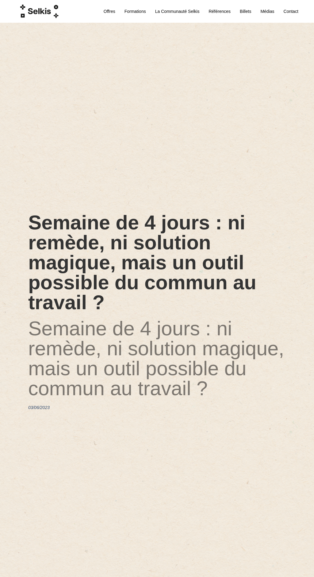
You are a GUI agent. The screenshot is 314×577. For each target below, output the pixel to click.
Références (220, 11)
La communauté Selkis (177, 11)
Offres (109, 11)
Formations (135, 11)
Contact (291, 11)
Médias (267, 11)
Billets (245, 11)
